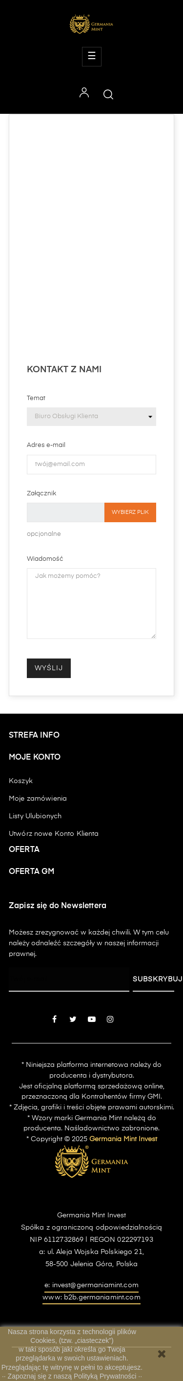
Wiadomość (45, 559)
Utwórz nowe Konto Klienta (54, 833)
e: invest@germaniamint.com (91, 1285)
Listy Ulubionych (35, 816)
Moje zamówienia (38, 798)
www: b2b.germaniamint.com (91, 1297)
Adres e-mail (46, 445)
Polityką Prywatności (106, 1376)
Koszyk (21, 781)
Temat (36, 398)
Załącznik (41, 493)
